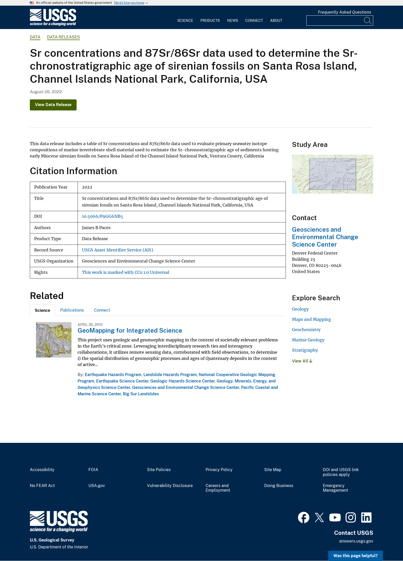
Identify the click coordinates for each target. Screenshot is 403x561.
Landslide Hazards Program (170, 374)
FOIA (93, 469)
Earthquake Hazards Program (113, 374)
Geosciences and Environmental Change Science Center (185, 387)
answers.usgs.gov (356, 541)
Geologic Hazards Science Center (182, 381)
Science (185, 20)
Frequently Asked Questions (344, 12)
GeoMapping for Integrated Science (130, 330)
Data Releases (63, 37)
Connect (254, 20)
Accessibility (42, 469)
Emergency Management (335, 488)
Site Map (272, 469)
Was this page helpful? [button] (355, 555)
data (35, 37)
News (232, 20)
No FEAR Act (42, 485)
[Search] (368, 20)
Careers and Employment (218, 488)
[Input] (339, 20)
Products (210, 20)
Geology (300, 309)
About (276, 20)
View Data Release (53, 104)
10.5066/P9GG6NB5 (102, 216)
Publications (72, 310)
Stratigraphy (305, 350)
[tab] (42, 310)
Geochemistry (306, 329)
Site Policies (159, 469)
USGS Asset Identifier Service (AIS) (117, 250)
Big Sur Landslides (141, 393)
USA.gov (96, 485)
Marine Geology (308, 339)
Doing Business (278, 485)
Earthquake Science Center (122, 381)
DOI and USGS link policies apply (341, 472)
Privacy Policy (219, 469)
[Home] (53, 24)
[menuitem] (185, 17)
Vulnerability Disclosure (170, 485)
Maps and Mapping (311, 319)
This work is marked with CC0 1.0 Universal (125, 272)
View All (302, 361)
